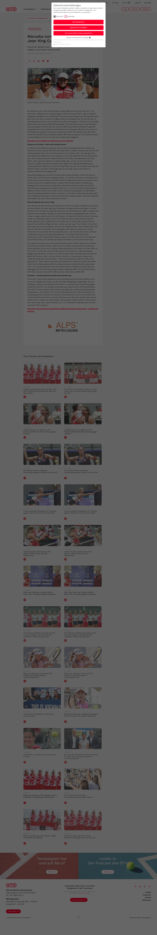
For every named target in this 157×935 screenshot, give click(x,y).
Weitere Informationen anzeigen (78, 37)
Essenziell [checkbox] (59, 16)
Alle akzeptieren (78, 22)
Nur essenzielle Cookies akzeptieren (78, 33)
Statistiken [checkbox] (71, 16)
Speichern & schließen (78, 27)
